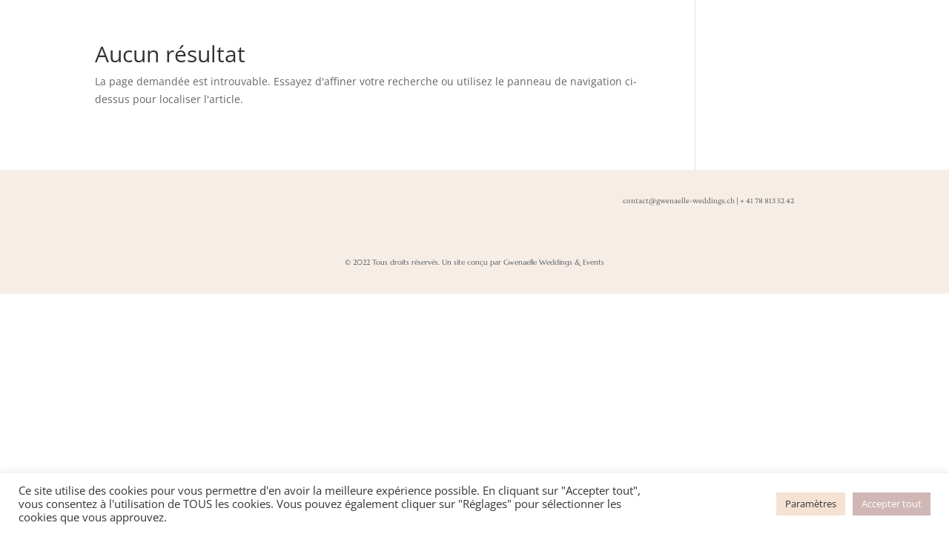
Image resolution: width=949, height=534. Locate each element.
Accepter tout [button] (892, 503)
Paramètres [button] (810, 503)
